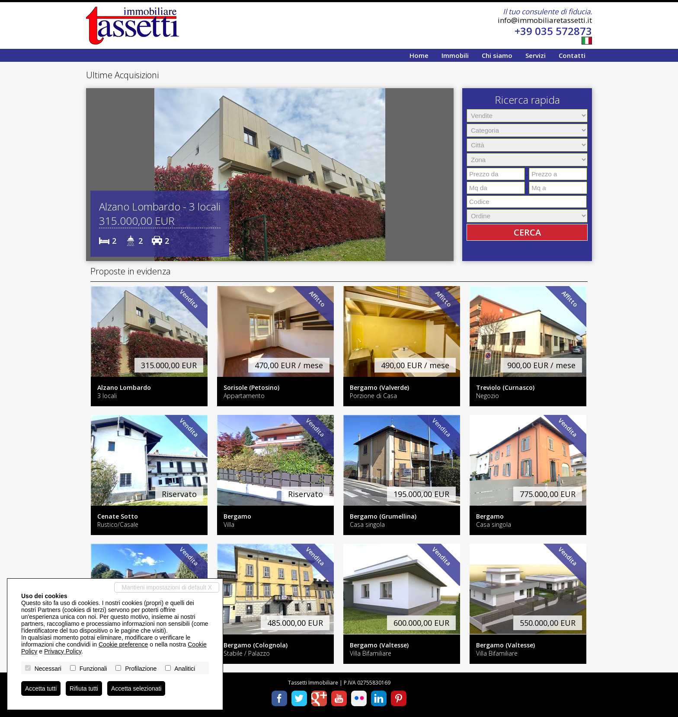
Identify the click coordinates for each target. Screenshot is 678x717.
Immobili (455, 55)
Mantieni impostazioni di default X (167, 587)
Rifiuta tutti (84, 688)
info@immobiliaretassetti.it (545, 20)
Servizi (535, 55)
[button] (94, 175)
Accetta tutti (41, 688)
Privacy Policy (62, 651)
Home (419, 55)
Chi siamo (497, 55)
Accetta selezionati (136, 688)
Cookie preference (123, 644)
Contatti (572, 55)
